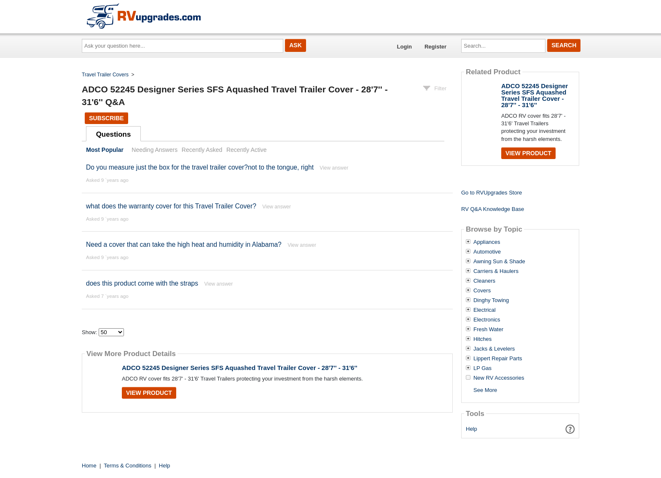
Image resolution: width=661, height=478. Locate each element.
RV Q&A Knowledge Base (492, 209)
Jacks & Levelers (494, 349)
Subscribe (106, 118)
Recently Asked (202, 149)
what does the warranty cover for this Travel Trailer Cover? (172, 206)
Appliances (486, 242)
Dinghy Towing (491, 300)
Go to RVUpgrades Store (491, 192)
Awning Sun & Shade (499, 262)
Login (404, 46)
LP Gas (482, 368)
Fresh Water (488, 329)
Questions (113, 134)
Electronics (486, 320)
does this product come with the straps (142, 283)
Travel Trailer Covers (105, 75)
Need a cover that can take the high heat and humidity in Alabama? (184, 244)
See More (485, 390)
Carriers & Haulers (496, 271)
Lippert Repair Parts (497, 359)
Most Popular (105, 149)
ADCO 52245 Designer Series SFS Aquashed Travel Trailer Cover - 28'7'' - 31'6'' (239, 367)
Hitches (482, 339)
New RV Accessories (498, 378)
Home (89, 465)
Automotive (487, 252)
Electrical (484, 310)
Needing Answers (154, 149)
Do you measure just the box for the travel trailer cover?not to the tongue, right (200, 167)
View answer (334, 168)
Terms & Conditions (127, 465)
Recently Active (246, 149)
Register (435, 46)
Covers (482, 291)
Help (471, 429)
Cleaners (484, 281)
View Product (149, 392)
